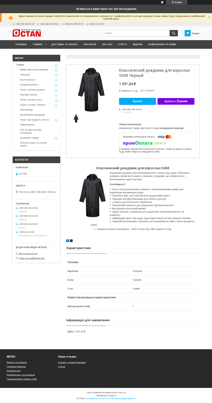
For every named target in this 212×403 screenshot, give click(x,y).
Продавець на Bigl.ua (106, 395)
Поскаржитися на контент (97, 398)
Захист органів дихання (32, 89)
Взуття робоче (27, 79)
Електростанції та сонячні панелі (33, 144)
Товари (37, 44)
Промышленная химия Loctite (22, 379)
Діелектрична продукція (32, 114)
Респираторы (14, 370)
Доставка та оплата (64, 44)
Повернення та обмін (162, 44)
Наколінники (26, 110)
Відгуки (137, 44)
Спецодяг (25, 74)
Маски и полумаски (17, 362)
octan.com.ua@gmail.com (32, 258)
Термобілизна (27, 124)
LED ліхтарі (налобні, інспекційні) (31, 131)
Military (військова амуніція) (34, 69)
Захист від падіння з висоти (34, 119)
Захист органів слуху (31, 99)
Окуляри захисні (28, 94)
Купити (137, 101)
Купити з (175, 101)
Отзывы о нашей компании (72, 362)
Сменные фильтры (16, 366)
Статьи (61, 366)
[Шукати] (174, 33)
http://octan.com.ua (28, 253)
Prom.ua (122, 392)
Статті (122, 44)
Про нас (107, 44)
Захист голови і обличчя (32, 105)
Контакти (90, 44)
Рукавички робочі (29, 84)
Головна (21, 44)
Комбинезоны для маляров (21, 375)
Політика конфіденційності (122, 398)
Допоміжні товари (29, 138)
